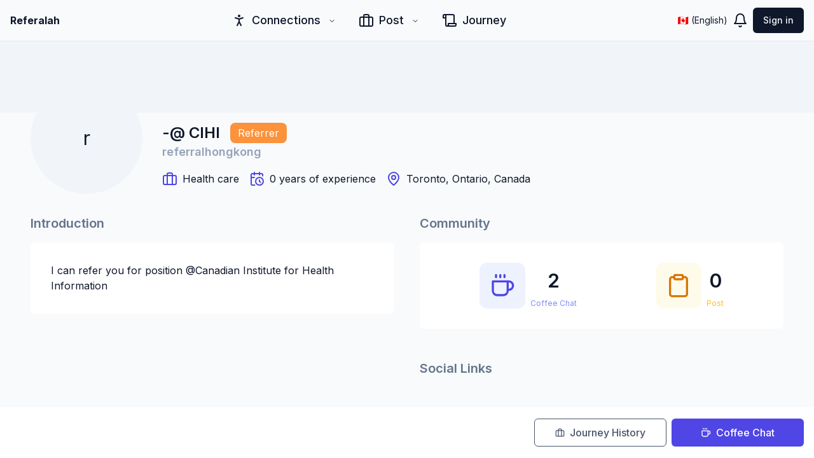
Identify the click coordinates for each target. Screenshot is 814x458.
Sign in (778, 20)
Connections (283, 20)
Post (389, 20)
